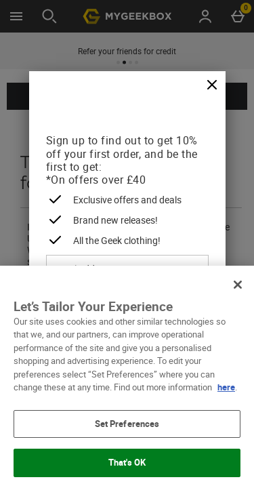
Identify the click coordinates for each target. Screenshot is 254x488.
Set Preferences (127, 424)
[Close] (212, 85)
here (226, 387)
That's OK (127, 462)
